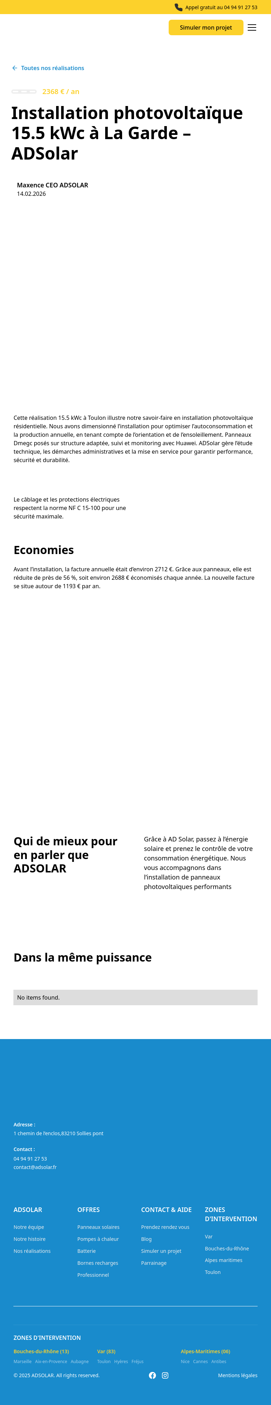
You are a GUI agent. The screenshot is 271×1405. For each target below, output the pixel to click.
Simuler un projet (161, 1251)
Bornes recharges (97, 1263)
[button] (250, 27)
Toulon (213, 1272)
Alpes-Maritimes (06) (205, 1351)
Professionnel (93, 1275)
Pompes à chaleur (98, 1239)
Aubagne (80, 1361)
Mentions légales (238, 1375)
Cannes (200, 1361)
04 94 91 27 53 (241, 7)
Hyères (121, 1361)
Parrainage (154, 1263)
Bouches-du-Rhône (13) (41, 1351)
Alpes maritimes (223, 1260)
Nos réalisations (31, 1251)
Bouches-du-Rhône (227, 1248)
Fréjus (138, 1361)
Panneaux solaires (98, 1227)
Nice (185, 1361)
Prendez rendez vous (165, 1227)
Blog (146, 1239)
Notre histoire (29, 1239)
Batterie (86, 1251)
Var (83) (106, 1351)
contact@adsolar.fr (34, 1167)
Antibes (218, 1361)
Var (209, 1236)
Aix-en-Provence (51, 1361)
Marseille (22, 1361)
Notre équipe (28, 1227)
